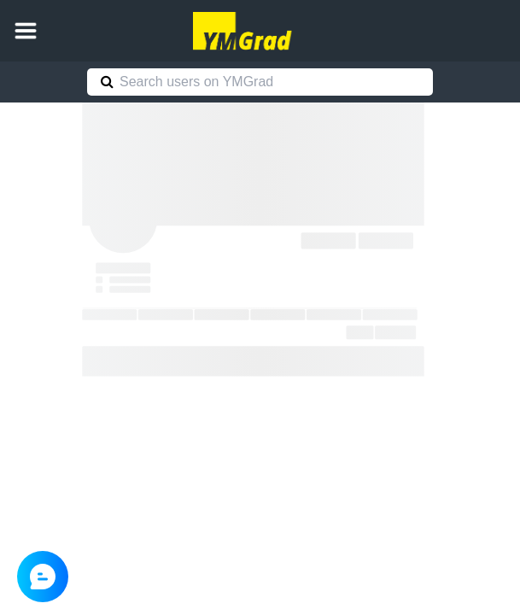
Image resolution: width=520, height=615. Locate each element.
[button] (25, 31)
